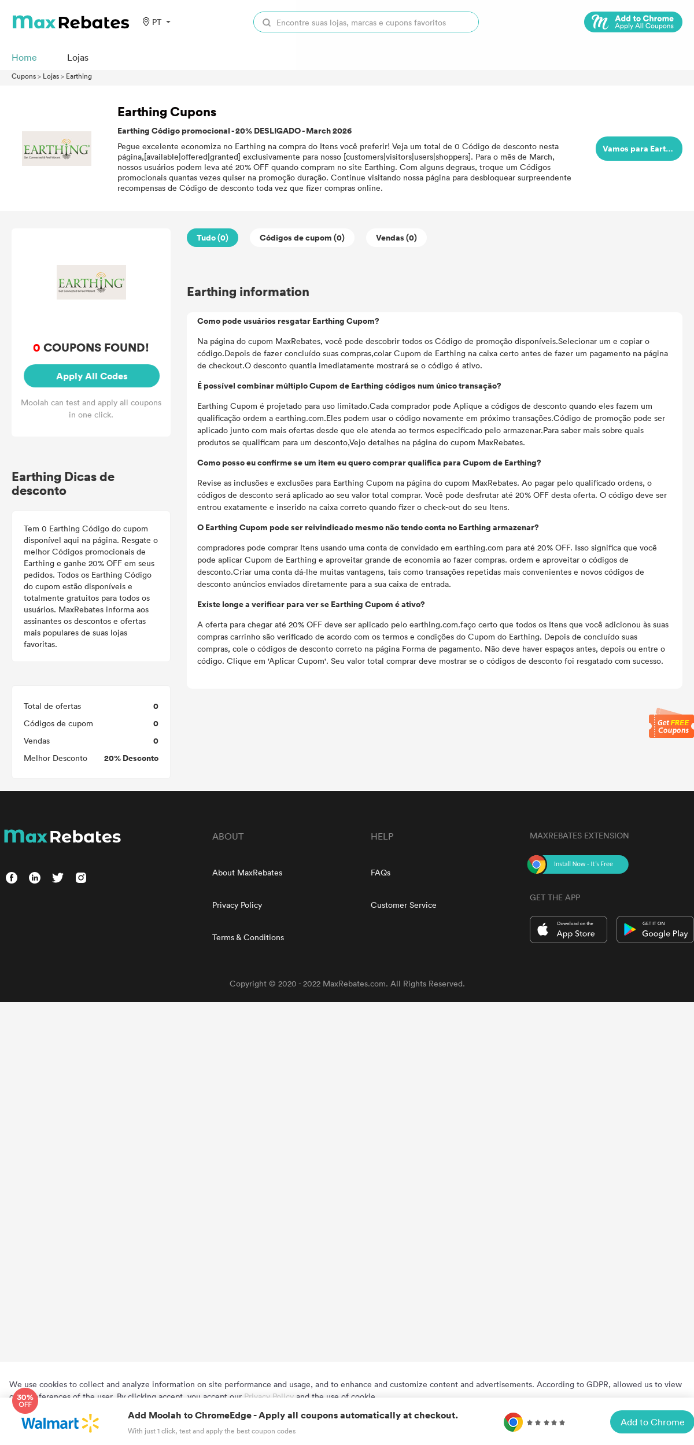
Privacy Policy (237, 904)
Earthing (79, 76)
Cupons (24, 76)
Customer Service (404, 904)
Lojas (51, 76)
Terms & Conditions (248, 937)
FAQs (380, 872)
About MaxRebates (247, 872)
